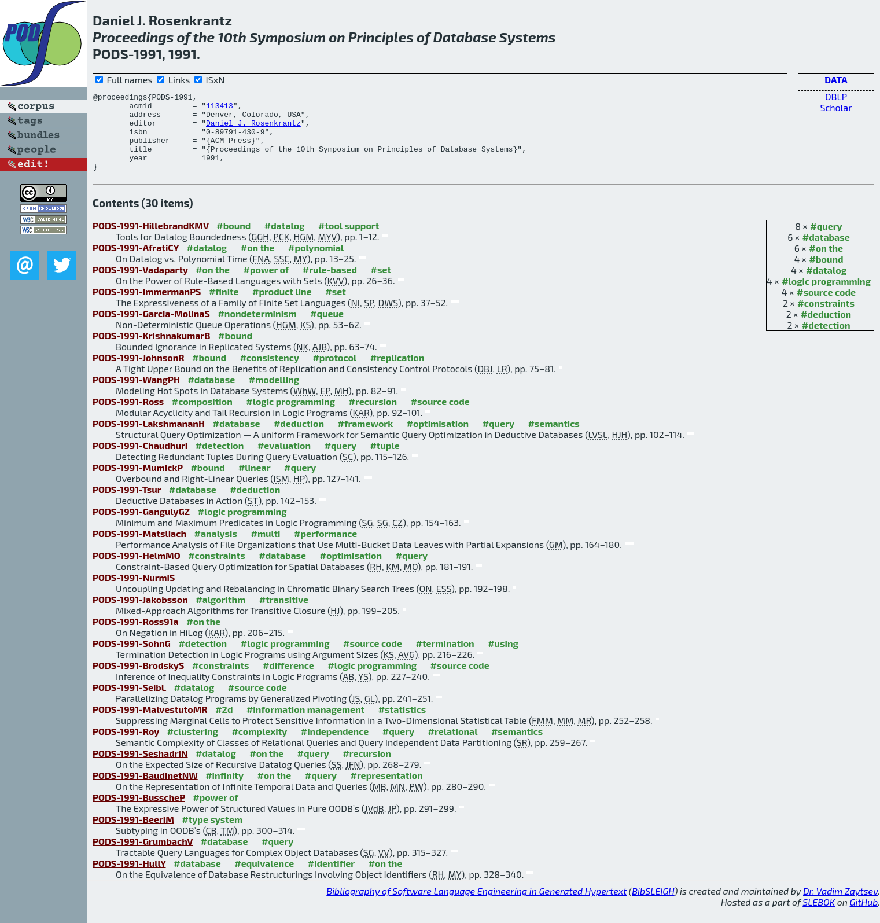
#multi (265, 548)
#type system (212, 834)
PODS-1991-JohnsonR (139, 372)
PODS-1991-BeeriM (133, 834)
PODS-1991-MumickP (138, 482)
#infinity (224, 790)
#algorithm (220, 614)
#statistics (402, 724)
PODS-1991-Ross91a (136, 636)
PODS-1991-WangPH (136, 394)
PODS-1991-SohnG (132, 658)
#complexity (259, 746)
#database (826, 252)
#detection (826, 340)
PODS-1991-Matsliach (139, 548)
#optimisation (438, 438)
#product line (282, 306)
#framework (365, 438)
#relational (453, 746)
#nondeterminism (257, 328)
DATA (836, 79)
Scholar (836, 107)
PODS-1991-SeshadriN (140, 768)
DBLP (836, 96)
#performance (325, 548)
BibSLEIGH (653, 906)
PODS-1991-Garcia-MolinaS (151, 328)
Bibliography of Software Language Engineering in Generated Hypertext (476, 906)
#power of (266, 285)
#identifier (331, 878)
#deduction (826, 329)
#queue (327, 328)
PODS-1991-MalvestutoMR (150, 724)
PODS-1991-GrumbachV (143, 856)
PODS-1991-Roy (126, 746)
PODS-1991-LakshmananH (149, 438)
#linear (254, 482)
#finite (224, 306)
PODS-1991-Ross (128, 416)
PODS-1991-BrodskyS (138, 680)
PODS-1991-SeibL (129, 702)
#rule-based (330, 285)
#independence (335, 746)
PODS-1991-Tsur (127, 504)
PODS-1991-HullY (129, 878)
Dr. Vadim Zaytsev (840, 906)
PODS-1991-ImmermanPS (147, 306)
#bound (826, 274)
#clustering (192, 746)
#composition (202, 416)
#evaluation (284, 460)
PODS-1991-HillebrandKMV (151, 241)
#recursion (373, 416)
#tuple (384, 460)
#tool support (348, 241)
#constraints (826, 318)
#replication (397, 372)
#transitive (283, 614)
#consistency (269, 372)
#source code (826, 307)
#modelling (274, 394)
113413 (219, 109)
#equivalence (264, 878)
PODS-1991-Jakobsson (140, 614)
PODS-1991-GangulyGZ (141, 526)
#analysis (215, 548)
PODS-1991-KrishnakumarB (152, 350)
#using (503, 658)
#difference (288, 680)
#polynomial (316, 263)
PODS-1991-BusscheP (139, 812)
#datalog (826, 285)
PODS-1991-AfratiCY (136, 263)
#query (826, 241)
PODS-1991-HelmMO (137, 570)
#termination (445, 658)
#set (381, 285)
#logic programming (826, 296)
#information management (305, 724)
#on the (826, 263)
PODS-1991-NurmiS (134, 592)
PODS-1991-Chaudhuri (140, 460)
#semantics (553, 438)
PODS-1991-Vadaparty (140, 285)
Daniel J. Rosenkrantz (253, 129)
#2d (224, 724)
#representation (387, 790)
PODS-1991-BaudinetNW (145, 790)
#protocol (334, 372)
